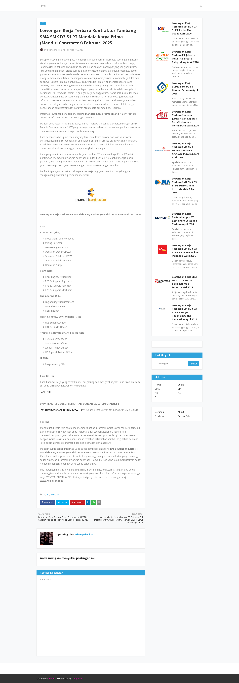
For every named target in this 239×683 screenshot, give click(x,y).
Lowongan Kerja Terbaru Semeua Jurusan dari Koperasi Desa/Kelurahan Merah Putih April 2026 (185, 118)
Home (158, 384)
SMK (58, 494)
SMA (53, 494)
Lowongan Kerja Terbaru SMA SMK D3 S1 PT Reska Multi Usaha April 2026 (184, 28)
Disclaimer (160, 416)
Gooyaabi (77, 678)
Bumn (181, 384)
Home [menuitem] (42, 5)
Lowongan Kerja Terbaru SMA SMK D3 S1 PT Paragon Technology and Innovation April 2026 (184, 312)
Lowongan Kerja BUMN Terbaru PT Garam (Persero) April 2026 (185, 88)
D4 (179, 392)
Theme (51, 678)
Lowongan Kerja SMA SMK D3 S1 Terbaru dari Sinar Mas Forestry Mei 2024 (184, 282)
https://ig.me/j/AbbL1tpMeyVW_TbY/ (63, 409)
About (181, 411)
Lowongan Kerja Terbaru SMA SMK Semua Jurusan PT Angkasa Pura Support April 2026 (185, 150)
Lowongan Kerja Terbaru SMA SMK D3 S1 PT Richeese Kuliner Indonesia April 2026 (185, 250)
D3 (44, 494)
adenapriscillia (54, 49)
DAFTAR (45, 391)
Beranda (159, 411)
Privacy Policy (185, 416)
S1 (48, 494)
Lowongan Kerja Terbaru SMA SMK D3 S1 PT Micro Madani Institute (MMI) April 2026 (184, 185)
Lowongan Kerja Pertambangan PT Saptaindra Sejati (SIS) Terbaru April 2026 (185, 219)
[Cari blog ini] (171, 363)
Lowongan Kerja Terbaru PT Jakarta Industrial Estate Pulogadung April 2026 (185, 57)
